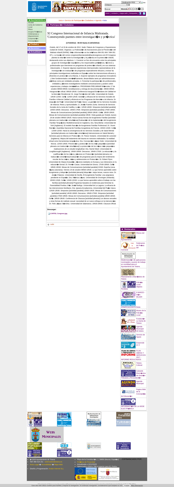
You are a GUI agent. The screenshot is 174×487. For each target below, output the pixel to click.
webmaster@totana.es (53, 462)
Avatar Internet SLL (56, 469)
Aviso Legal (34, 465)
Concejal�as (33, 41)
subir (50, 224)
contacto (114, 13)
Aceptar (127, 485)
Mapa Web (58, 465)
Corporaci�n (33, 38)
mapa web (124, 13)
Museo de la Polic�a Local (141, 313)
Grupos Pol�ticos (35, 32)
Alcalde (31, 23)
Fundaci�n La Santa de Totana (141, 321)
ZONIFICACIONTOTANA (130, 307)
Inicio (61, 20)
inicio (107, 13)
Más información (137, 485)
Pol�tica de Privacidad (86, 462)
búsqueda (133, 13)
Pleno (30, 29)
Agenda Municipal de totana (140, 329)
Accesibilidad (46, 465)
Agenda (98, 20)
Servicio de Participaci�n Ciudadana (79, 20)
